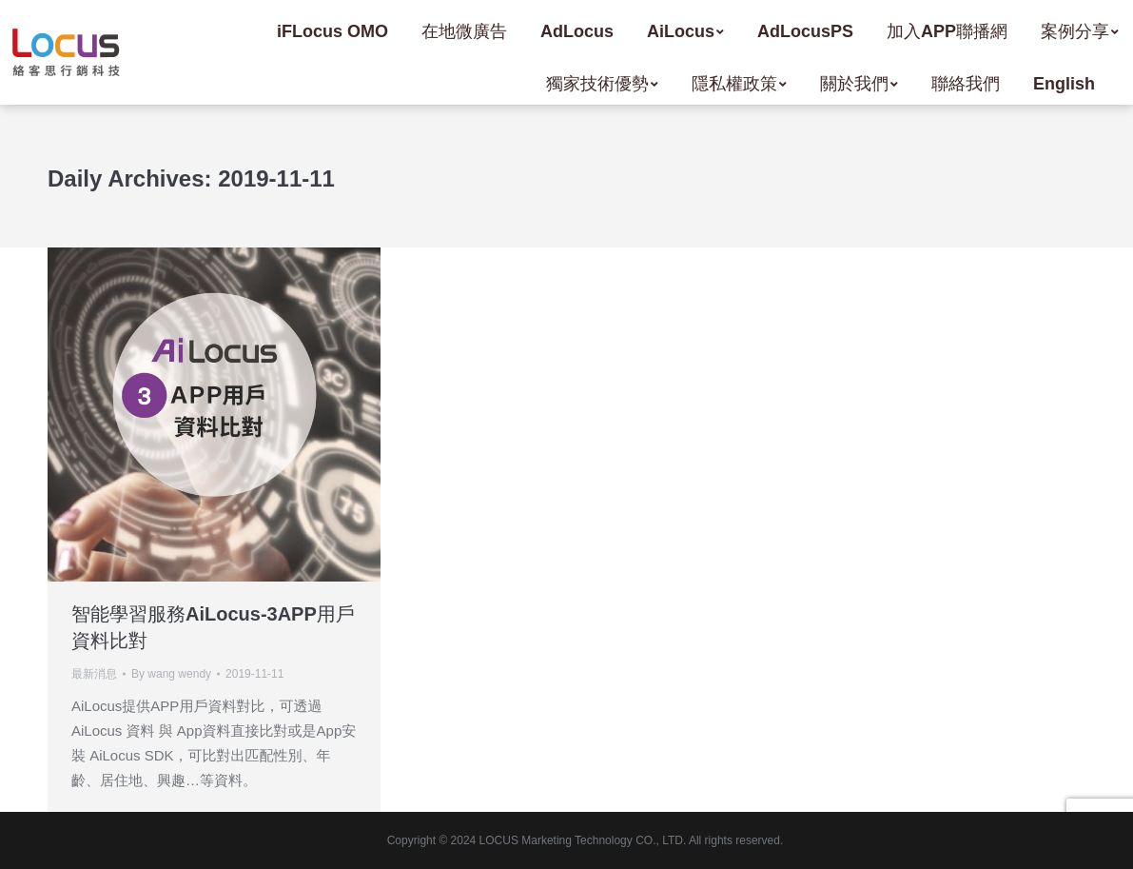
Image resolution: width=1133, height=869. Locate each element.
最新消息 (94, 674)
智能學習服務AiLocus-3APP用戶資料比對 (213, 627)
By (171, 674)
